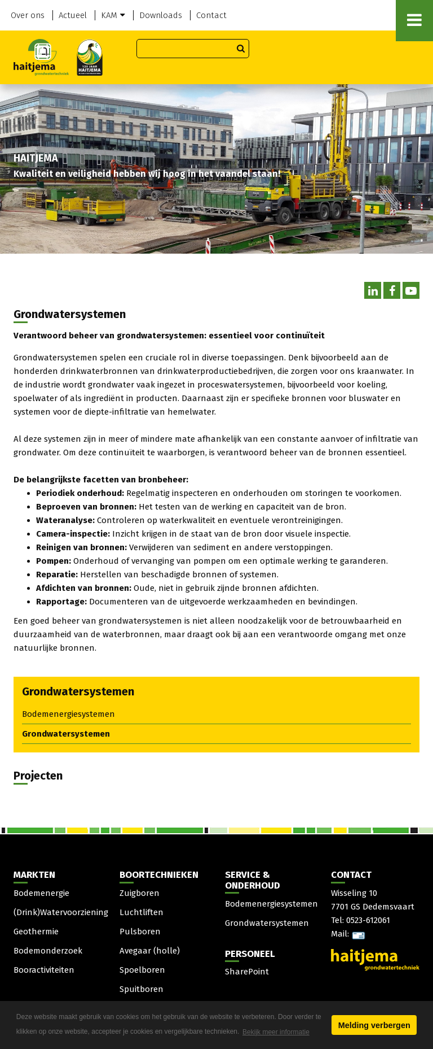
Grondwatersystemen (66, 734)
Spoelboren (142, 970)
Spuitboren (142, 989)
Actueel (73, 15)
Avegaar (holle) (150, 951)
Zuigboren (140, 893)
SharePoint (247, 972)
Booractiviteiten (44, 970)
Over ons (28, 15)
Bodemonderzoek (48, 951)
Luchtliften (142, 912)
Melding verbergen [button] (374, 1025)
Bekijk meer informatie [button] (276, 1032)
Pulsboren (140, 931)
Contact (211, 15)
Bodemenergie (41, 893)
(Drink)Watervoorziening (61, 912)
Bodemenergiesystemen (68, 714)
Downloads (160, 15)
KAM (113, 15)
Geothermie (36, 931)
